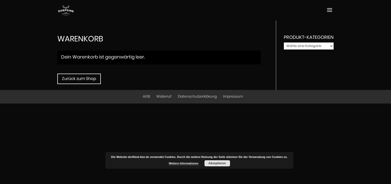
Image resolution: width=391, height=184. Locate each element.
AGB (146, 96)
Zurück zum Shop (79, 79)
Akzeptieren (217, 163)
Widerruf (163, 96)
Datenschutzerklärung (197, 96)
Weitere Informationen (184, 163)
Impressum (233, 96)
